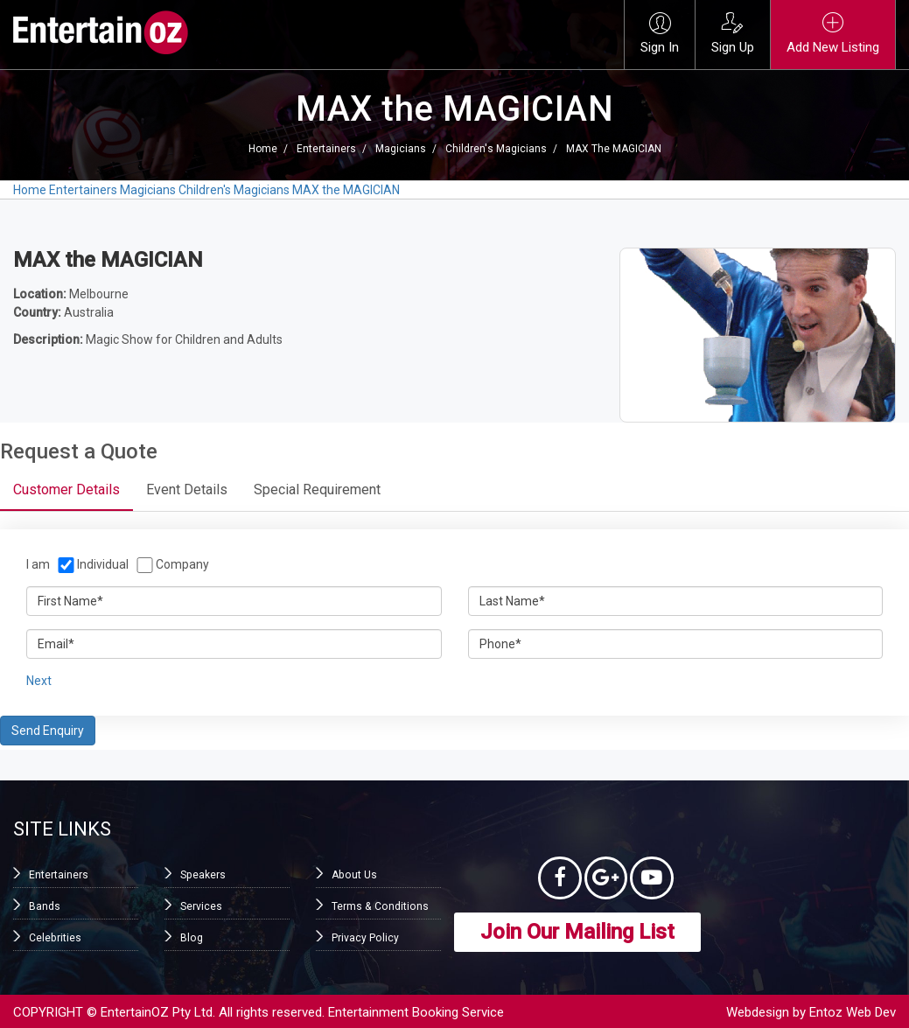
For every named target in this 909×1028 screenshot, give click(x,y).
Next (39, 681)
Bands (44, 906)
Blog (191, 938)
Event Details (186, 489)
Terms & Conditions (379, 906)
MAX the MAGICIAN (613, 149)
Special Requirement (317, 489)
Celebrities (54, 938)
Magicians (400, 149)
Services (201, 906)
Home (262, 149)
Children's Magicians (496, 149)
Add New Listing (833, 33)
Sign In (659, 33)
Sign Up (732, 33)
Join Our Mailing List (577, 932)
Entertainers (326, 149)
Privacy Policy (365, 938)
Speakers (202, 875)
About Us (353, 875)
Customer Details (66, 489)
